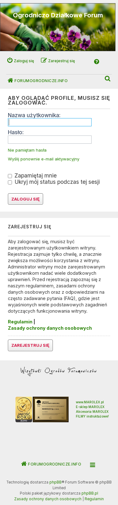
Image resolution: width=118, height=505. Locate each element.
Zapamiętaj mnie (32, 175)
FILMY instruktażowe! (92, 416)
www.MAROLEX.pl (90, 402)
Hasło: (16, 132)
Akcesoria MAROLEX (92, 411)
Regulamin (20, 321)
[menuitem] (108, 79)
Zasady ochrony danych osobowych (50, 328)
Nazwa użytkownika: (34, 115)
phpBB (55, 482)
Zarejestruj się (30, 345)
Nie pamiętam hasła (27, 150)
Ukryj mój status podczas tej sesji (54, 181)
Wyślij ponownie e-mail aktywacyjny (43, 159)
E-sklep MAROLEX (90, 407)
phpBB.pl (89, 493)
